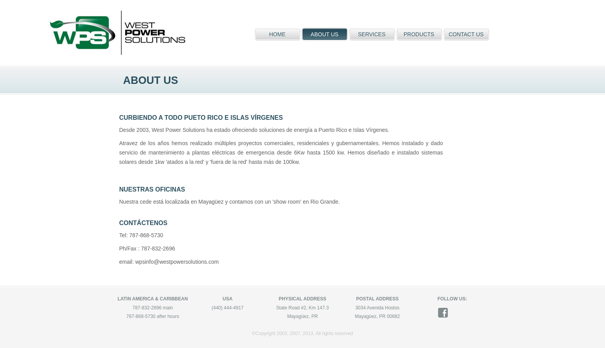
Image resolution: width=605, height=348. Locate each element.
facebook (445, 312)
